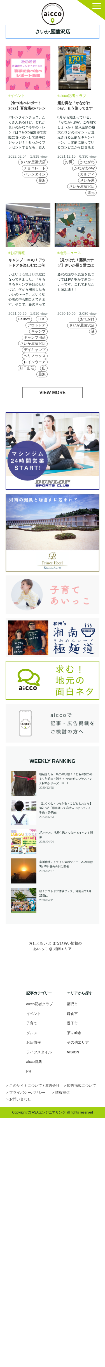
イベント (33, 1014)
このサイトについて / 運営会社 (34, 1085)
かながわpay (84, 168)
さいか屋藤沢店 (33, 162)
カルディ (87, 174)
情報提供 (62, 1092)
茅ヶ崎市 (74, 1033)
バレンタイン (35, 174)
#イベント (16, 96)
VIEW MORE (52, 392)
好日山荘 (27, 368)
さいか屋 (87, 180)
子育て (31, 1023)
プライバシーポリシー (27, 1092)
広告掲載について (81, 1085)
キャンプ (38, 331)
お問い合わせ (20, 1099)
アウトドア (36, 325)
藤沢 (42, 180)
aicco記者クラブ (39, 1004)
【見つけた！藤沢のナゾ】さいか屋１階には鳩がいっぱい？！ (75, 265)
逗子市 (72, 1023)
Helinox (24, 319)
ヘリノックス (35, 356)
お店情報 (33, 1042)
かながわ (87, 162)
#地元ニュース (69, 253)
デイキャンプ (35, 350)
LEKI (42, 319)
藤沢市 (72, 1004)
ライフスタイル (39, 1052)
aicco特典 (34, 1062)
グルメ (31, 1033)
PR (28, 1071)
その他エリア (78, 1042)
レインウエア (35, 362)
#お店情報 (16, 253)
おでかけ (87, 319)
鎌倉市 (72, 1014)
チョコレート (35, 168)
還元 (91, 193)
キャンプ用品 (35, 337)
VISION (73, 1052)
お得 (68, 162)
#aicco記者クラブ (71, 96)
